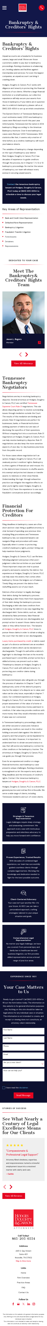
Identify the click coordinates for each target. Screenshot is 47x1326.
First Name (8, 1030)
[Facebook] (13, 1304)
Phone (6, 1046)
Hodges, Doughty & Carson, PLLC (19, 629)
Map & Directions (23, 1261)
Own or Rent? (8, 1084)
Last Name (8, 1038)
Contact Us (23, 1292)
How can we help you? (13, 1070)
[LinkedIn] (28, 1304)
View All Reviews (13, 1196)
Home (23, 1273)
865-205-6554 (23, 1238)
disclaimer (23, 1087)
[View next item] (26, 354)
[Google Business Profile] (18, 1304)
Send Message (23, 1095)
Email (6, 1054)
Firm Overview (23, 1277)
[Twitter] (23, 1304)
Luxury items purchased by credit (16, 641)
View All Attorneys (23, 363)
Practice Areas (23, 1282)
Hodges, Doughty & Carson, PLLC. (26, 781)
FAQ (23, 1287)
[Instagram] (33, 1304)
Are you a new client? (12, 1062)
